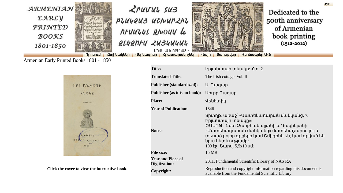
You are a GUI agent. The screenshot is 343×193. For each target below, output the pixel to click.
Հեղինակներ (117, 55)
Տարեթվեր (226, 55)
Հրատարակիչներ (179, 55)
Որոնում (92, 55)
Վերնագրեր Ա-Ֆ (256, 55)
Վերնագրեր (146, 55)
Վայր (206, 55)
